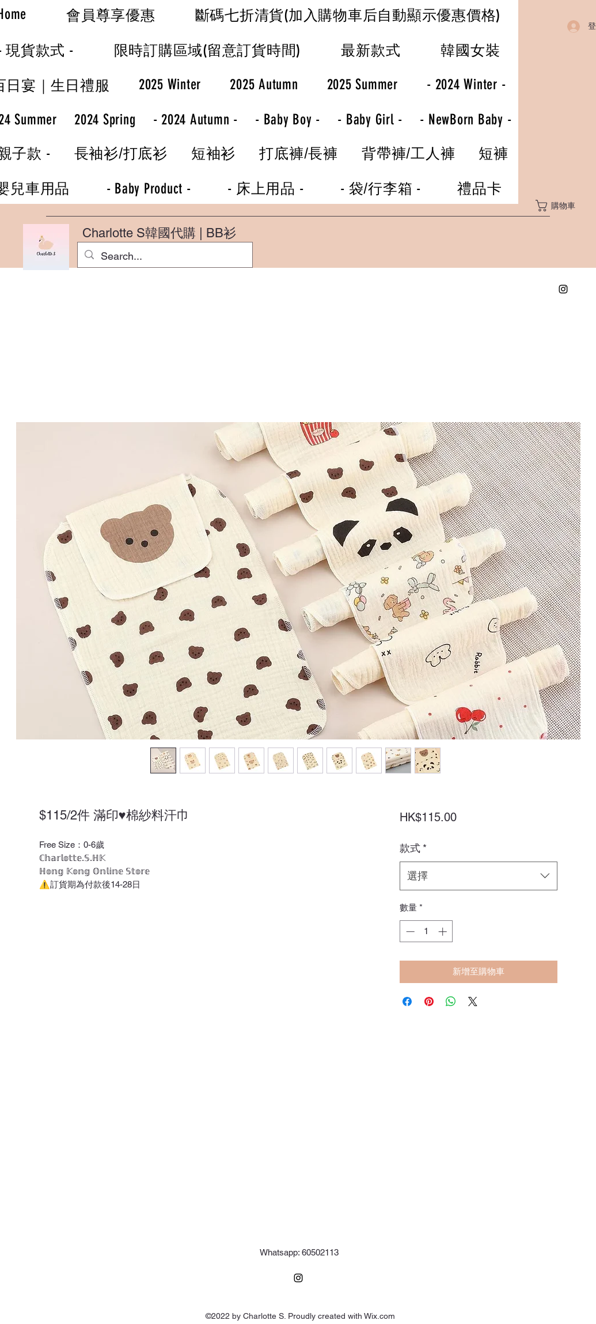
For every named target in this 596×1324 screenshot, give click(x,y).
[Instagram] (563, 289)
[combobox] (478, 876)
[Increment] (443, 931)
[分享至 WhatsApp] (451, 1001)
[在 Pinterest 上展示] (429, 1001)
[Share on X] (473, 1001)
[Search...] (164, 256)
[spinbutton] (426, 931)
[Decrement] (409, 931)
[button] (563, 205)
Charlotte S (113, 233)
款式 (413, 848)
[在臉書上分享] (407, 1001)
